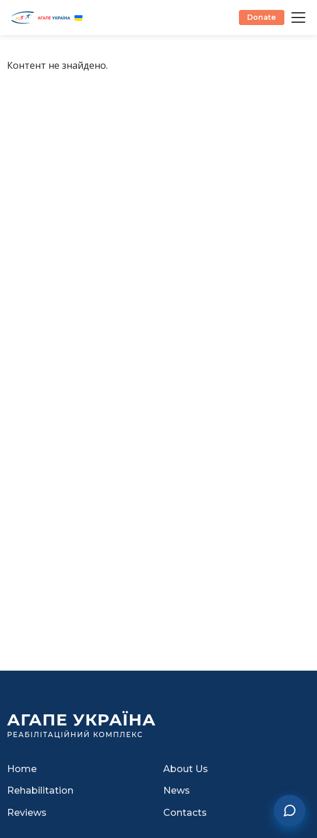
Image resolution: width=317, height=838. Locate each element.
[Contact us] (289, 810)
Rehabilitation (40, 790)
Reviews (27, 812)
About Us (185, 768)
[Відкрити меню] (298, 17)
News (176, 790)
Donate (261, 17)
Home (22, 768)
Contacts (185, 812)
